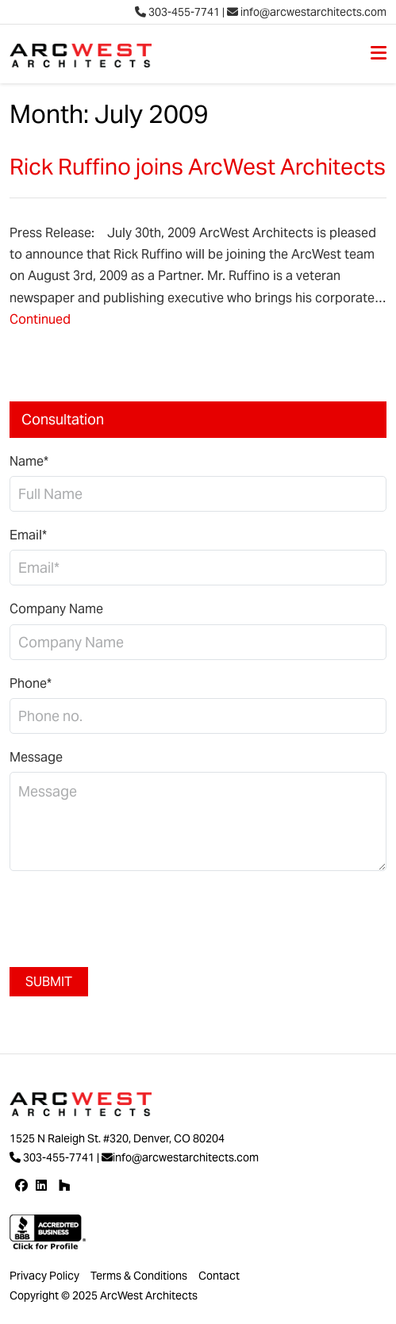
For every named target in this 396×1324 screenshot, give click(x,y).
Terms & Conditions (138, 1275)
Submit (48, 981)
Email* (28, 535)
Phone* (31, 683)
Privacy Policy (44, 1275)
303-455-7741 (177, 12)
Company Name (56, 609)
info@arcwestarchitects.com (306, 12)
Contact (219, 1275)
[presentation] (130, 915)
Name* (29, 461)
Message (36, 757)
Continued (40, 319)
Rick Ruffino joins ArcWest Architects (198, 166)
